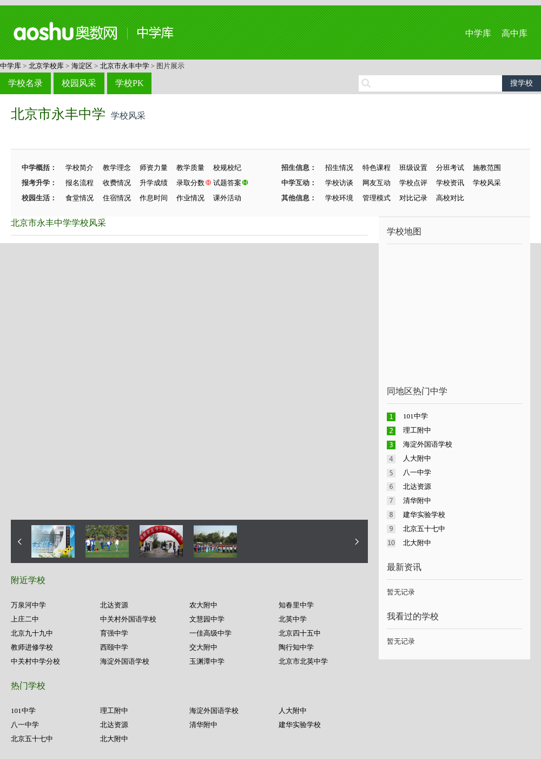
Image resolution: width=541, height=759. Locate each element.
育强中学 (114, 633)
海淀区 (82, 66)
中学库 (478, 33)
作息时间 (154, 198)
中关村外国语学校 (128, 619)
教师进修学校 (32, 647)
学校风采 (487, 183)
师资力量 (154, 167)
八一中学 (25, 725)
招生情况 (339, 167)
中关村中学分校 (35, 661)
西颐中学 (114, 647)
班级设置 (413, 167)
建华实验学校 (300, 725)
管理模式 (376, 198)
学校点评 (413, 183)
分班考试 (450, 167)
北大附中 (114, 739)
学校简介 (79, 167)
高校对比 (450, 198)
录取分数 (190, 183)
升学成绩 (154, 183)
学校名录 (25, 83)
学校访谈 (339, 183)
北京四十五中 (300, 633)
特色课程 (376, 167)
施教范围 (487, 167)
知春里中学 (296, 605)
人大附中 (293, 710)
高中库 (514, 33)
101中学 (23, 710)
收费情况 (117, 183)
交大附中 (203, 647)
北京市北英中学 (303, 661)
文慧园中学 (207, 619)
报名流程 (79, 183)
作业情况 (190, 198)
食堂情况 (79, 198)
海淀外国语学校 (124, 661)
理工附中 (114, 710)
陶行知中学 (296, 647)
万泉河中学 (28, 605)
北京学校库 (46, 66)
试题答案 (227, 183)
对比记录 (413, 198)
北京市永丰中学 (124, 66)
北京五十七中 (32, 739)
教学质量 (190, 167)
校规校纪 (227, 167)
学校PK (129, 83)
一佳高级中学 (210, 633)
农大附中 (203, 605)
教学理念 (117, 167)
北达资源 (114, 605)
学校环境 (339, 198)
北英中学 (293, 619)
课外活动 (227, 198)
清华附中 (203, 725)
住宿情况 (117, 198)
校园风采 (79, 83)
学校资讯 (450, 183)
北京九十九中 (32, 633)
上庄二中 (25, 619)
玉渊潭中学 (207, 661)
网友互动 (376, 183)
